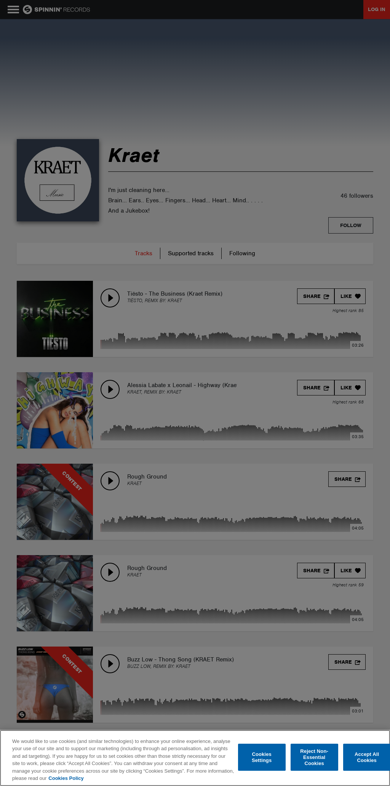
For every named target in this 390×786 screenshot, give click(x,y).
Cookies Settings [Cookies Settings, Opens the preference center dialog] (262, 757)
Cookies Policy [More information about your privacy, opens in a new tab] (65, 778)
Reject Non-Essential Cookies (314, 757)
